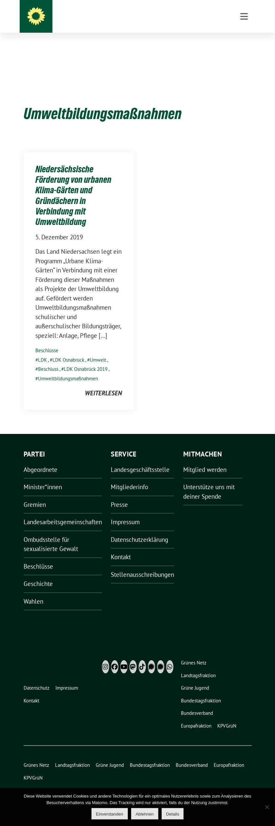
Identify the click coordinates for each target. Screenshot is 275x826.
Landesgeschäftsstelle (140, 459)
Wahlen (33, 591)
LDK (42, 350)
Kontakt (121, 547)
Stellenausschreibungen (142, 564)
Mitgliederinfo (129, 477)
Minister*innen (43, 477)
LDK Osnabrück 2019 (86, 359)
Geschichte (38, 573)
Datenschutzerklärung (139, 529)
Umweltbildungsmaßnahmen (68, 368)
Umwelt (98, 350)
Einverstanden (109, 814)
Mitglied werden (204, 459)
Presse (119, 494)
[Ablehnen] (267, 807)
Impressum (125, 512)
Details (172, 814)
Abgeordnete (40, 459)
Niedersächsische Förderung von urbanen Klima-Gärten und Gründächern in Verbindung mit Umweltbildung (73, 185)
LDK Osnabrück (68, 350)
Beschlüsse (46, 340)
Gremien (35, 494)
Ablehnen (145, 814)
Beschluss (48, 359)
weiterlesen (103, 383)
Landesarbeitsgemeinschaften (63, 512)
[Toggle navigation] (244, 49)
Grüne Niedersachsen (151, 19)
